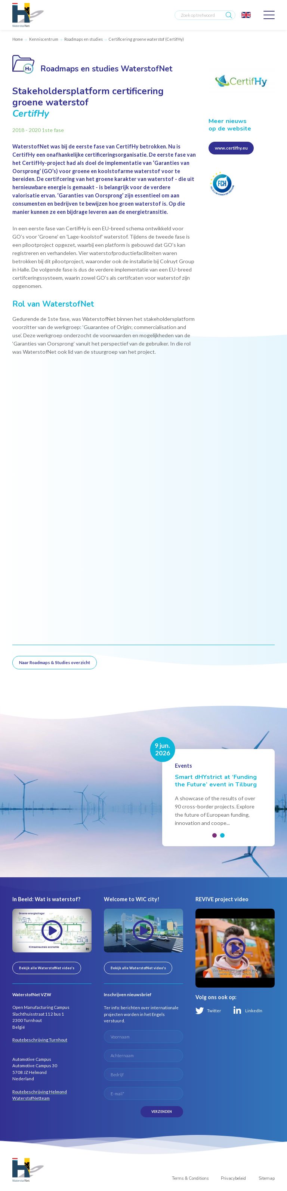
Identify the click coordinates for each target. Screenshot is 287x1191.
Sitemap (267, 1178)
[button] (214, 835)
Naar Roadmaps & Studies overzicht (54, 662)
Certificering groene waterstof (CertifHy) (146, 39)
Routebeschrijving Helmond (39, 1091)
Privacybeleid (233, 1178)
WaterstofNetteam (31, 1098)
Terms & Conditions (190, 1178)
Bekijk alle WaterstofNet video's (46, 968)
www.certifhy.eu (231, 147)
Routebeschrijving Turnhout (39, 1039)
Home (17, 39)
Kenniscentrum (43, 39)
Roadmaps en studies (83, 39)
